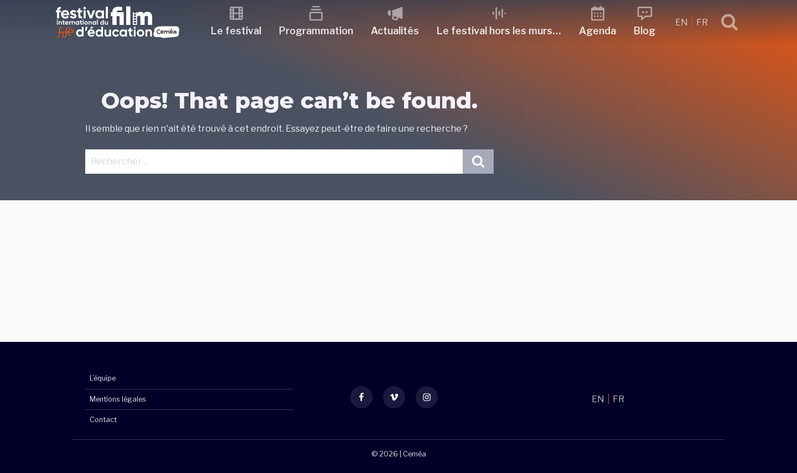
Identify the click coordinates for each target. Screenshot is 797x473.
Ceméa (414, 454)
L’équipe (103, 378)
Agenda (597, 31)
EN (682, 22)
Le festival (236, 31)
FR (702, 22)
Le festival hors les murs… (499, 31)
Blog (644, 31)
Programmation (316, 31)
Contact (103, 419)
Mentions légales (118, 399)
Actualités (395, 31)
